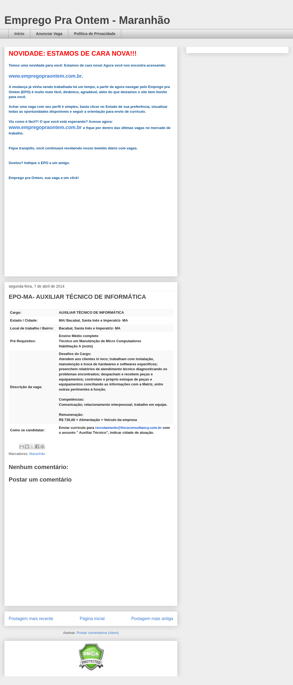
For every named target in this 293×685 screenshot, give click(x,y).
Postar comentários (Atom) (98, 633)
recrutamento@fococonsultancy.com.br (128, 428)
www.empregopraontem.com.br (45, 76)
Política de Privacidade (95, 34)
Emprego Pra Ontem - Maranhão (87, 20)
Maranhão (37, 454)
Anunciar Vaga (49, 34)
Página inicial (92, 618)
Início (19, 34)
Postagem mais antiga (152, 618)
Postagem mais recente (31, 618)
